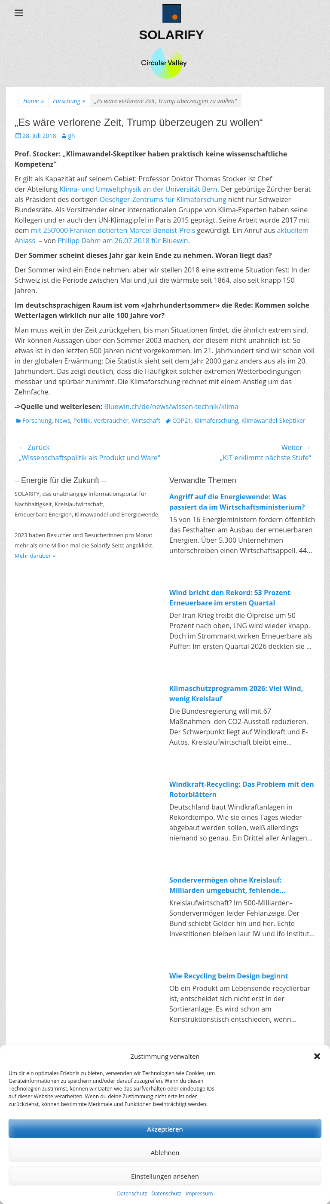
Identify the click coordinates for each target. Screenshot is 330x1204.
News (62, 420)
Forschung (69, 100)
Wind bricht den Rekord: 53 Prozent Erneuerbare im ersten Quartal (229, 598)
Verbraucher (111, 420)
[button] (317, 1056)
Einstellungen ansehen (165, 1176)
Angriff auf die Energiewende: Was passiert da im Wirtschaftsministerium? (237, 502)
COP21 (181, 420)
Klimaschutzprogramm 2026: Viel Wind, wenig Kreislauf (236, 693)
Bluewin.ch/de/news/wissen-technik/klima (171, 406)
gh (71, 135)
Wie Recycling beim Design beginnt (228, 976)
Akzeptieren (165, 1129)
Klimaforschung (216, 420)
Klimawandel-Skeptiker (273, 420)
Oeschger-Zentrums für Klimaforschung (163, 199)
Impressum (199, 1193)
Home (33, 100)
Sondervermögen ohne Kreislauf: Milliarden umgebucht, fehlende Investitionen (225, 885)
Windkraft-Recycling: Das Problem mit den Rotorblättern (241, 789)
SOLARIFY (171, 35)
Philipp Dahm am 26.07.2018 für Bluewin (123, 240)
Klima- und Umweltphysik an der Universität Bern (138, 189)
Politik (82, 420)
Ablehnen (165, 1152)
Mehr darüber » (35, 555)
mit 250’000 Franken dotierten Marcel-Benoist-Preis (113, 230)
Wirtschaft (145, 420)
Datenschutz (132, 1193)
